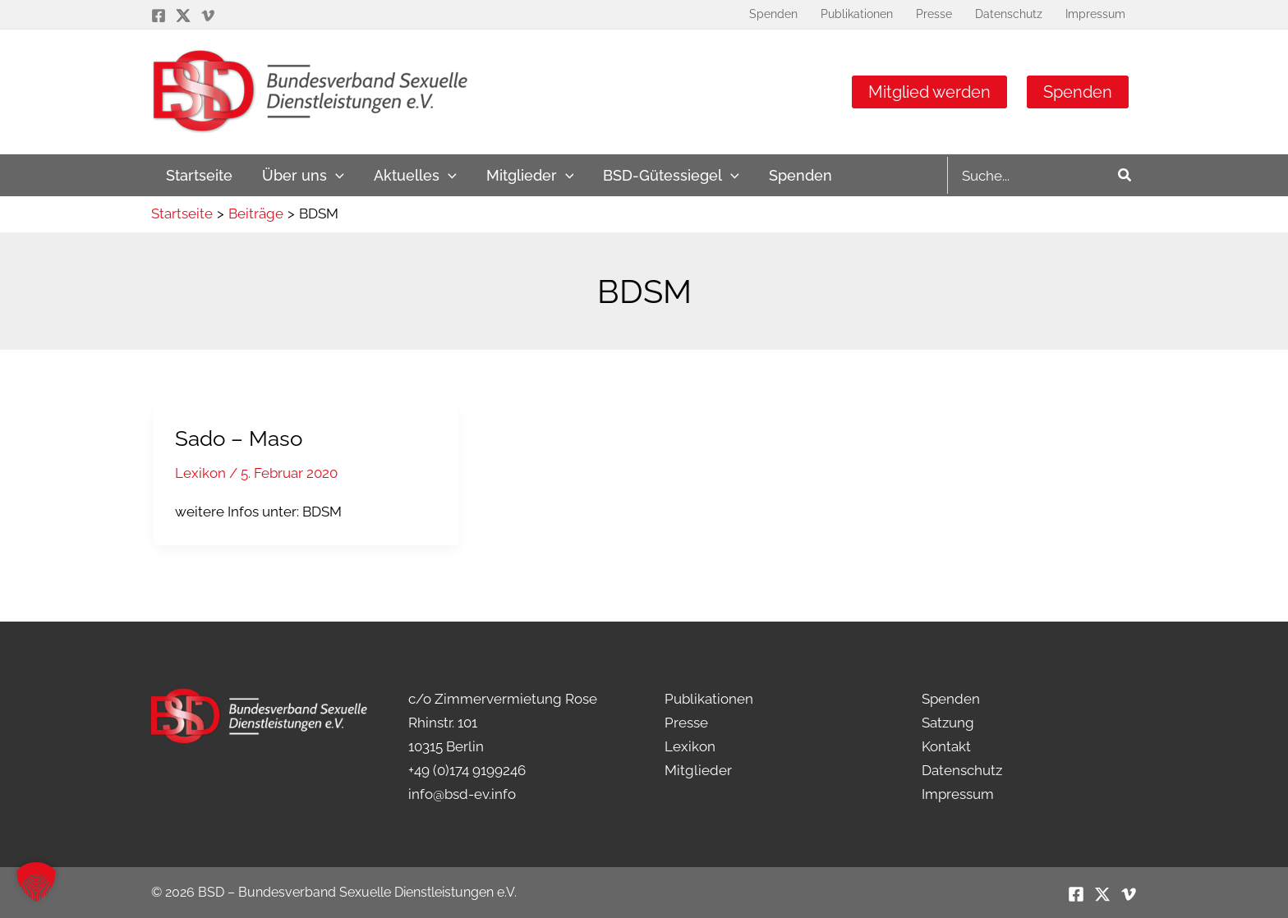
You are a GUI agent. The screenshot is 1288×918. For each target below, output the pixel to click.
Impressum (958, 794)
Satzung (948, 722)
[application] (335, 175)
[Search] (1125, 175)
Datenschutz (962, 770)
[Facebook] (158, 15)
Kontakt (946, 746)
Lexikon (200, 473)
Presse (686, 722)
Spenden (1077, 92)
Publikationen (709, 699)
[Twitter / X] (183, 15)
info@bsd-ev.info (462, 794)
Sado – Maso (238, 438)
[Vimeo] (207, 15)
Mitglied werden (929, 92)
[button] (36, 882)
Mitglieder (698, 770)
